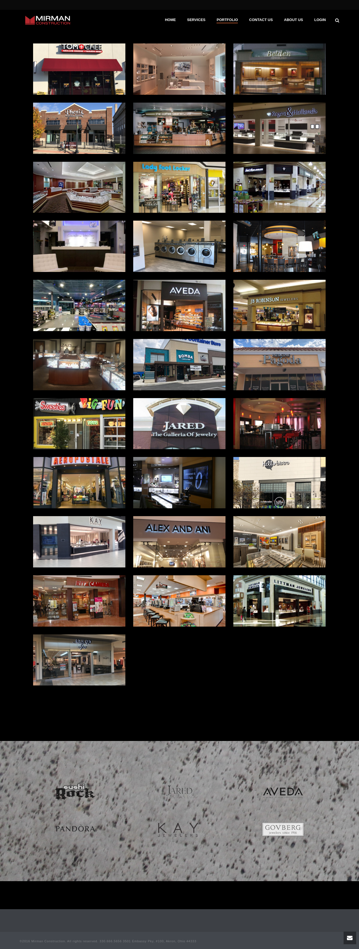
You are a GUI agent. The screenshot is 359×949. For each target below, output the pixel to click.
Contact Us (261, 20)
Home (170, 20)
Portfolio (227, 20)
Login (320, 20)
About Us (293, 20)
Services (196, 20)
